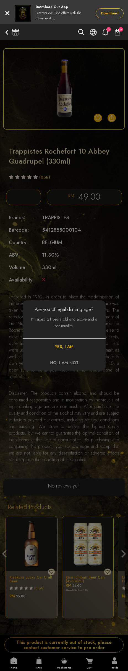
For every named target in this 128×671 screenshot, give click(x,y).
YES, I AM (64, 347)
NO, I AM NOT (64, 363)
